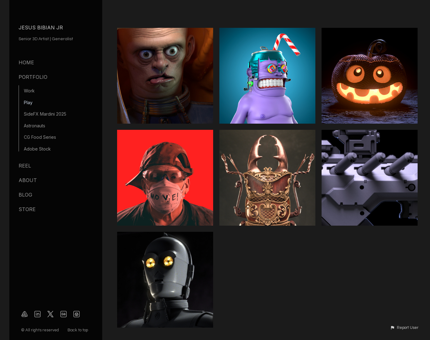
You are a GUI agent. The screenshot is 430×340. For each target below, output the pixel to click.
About (28, 180)
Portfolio (33, 77)
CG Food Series (40, 137)
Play (28, 102)
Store (27, 209)
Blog (25, 195)
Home (26, 62)
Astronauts (34, 125)
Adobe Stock (37, 148)
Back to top (78, 330)
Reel (25, 166)
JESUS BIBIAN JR (41, 27)
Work (29, 90)
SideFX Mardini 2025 (45, 114)
